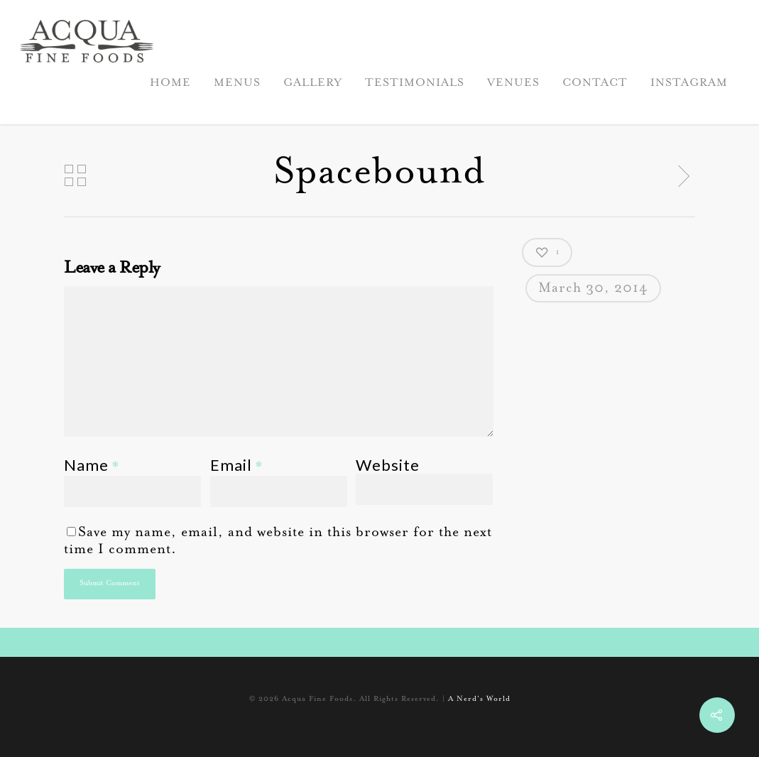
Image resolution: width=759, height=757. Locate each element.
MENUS (237, 83)
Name (91, 464)
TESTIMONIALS (414, 83)
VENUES (513, 83)
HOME (170, 83)
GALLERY (312, 83)
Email (236, 464)
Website (388, 464)
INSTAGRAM (689, 83)
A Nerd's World (479, 699)
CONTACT (595, 83)
